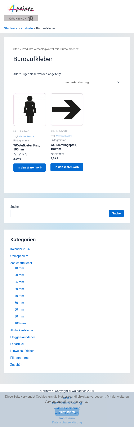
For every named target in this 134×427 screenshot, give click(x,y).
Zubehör (16, 365)
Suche (14, 207)
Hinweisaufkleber (22, 351)
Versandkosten (27, 136)
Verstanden (67, 412)
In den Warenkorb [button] (30, 167)
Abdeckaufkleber (21, 330)
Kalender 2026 (20, 249)
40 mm (19, 296)
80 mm (19, 316)
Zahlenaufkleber (21, 263)
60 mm (19, 309)
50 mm (19, 303)
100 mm (20, 323)
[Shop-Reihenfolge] (90, 82)
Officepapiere (19, 256)
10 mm (19, 268)
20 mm (19, 275)
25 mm (19, 282)
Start (16, 49)
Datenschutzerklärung (67, 422)
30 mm (19, 289)
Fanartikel (17, 344)
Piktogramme (19, 358)
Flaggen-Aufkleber (22, 337)
